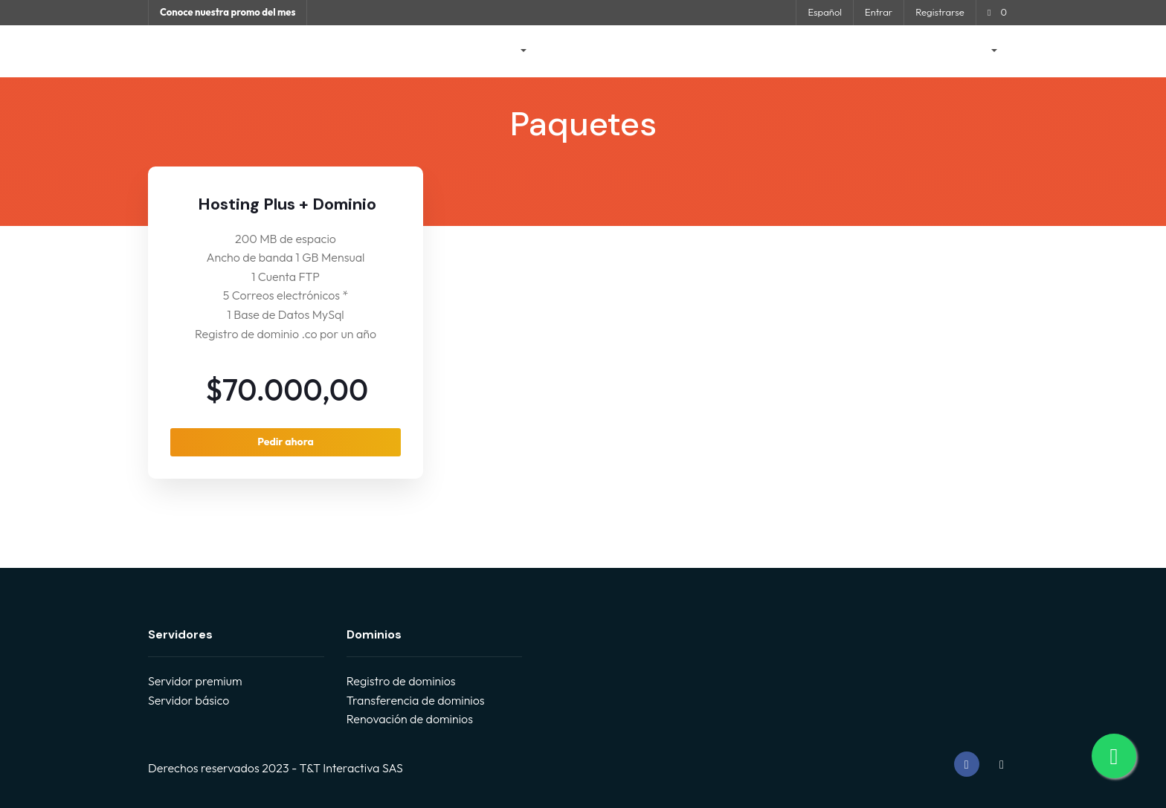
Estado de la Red (808, 51)
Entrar (878, 12)
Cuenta (971, 51)
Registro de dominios (401, 680)
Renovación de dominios (410, 718)
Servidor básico (188, 700)
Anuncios (571, 51)
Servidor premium (195, 680)
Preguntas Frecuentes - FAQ (681, 51)
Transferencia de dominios (416, 700)
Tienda (501, 51)
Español (825, 12)
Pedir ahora (285, 441)
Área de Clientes (422, 51)
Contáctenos (900, 51)
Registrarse (939, 12)
